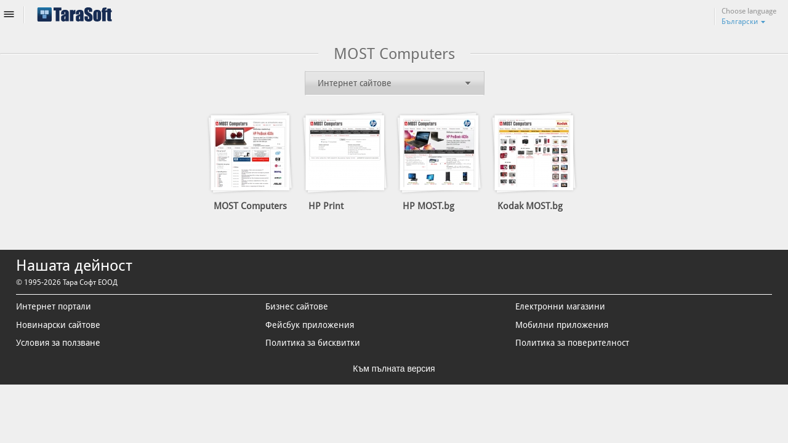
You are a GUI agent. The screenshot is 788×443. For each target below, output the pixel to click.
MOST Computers (250, 206)
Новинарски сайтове (58, 325)
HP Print (326, 206)
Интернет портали (53, 307)
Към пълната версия (394, 368)
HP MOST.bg (428, 206)
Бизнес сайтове (296, 307)
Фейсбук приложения (309, 325)
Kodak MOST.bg (530, 206)
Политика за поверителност (572, 343)
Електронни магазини (560, 307)
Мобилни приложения (561, 325)
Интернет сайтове (355, 83)
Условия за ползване (58, 343)
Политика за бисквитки (312, 343)
